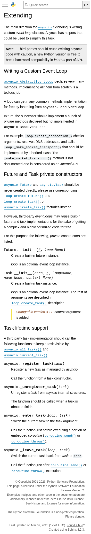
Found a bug (75, 525)
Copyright (24, 481)
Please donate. (75, 516)
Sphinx (72, 529)
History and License (44, 503)
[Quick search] (53, 4)
